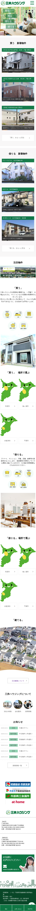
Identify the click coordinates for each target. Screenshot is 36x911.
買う (7, 11)
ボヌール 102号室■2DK (10, 189)
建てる (11, 26)
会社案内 (18, 704)
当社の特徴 (7, 704)
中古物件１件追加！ (26, 745)
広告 (13, 728)
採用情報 (28, 704)
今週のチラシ (23, 728)
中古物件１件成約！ (26, 734)
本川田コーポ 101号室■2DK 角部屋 (14, 218)
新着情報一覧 (17, 765)
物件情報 (13, 734)
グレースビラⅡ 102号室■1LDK (13, 160)
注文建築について (18, 681)
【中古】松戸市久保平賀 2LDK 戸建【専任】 (17, 50)
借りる (8, 21)
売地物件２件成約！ (26, 739)
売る (10, 16)
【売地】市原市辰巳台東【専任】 (13, 107)
